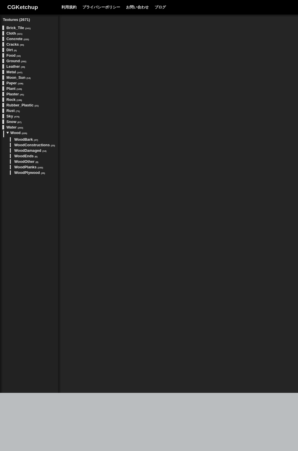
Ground (16, 61)
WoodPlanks (28, 167)
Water (14, 127)
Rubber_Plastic (22, 105)
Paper (14, 83)
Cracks (15, 44)
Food (13, 55)
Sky (12, 116)
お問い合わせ (137, 7)
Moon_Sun (18, 77)
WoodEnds (26, 156)
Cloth (14, 33)
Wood (18, 133)
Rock (14, 99)
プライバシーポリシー (101, 7)
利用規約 (69, 7)
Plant (14, 88)
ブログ (160, 7)
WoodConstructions (34, 145)
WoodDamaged (30, 150)
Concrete (17, 39)
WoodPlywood (29, 172)
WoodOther (26, 161)
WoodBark (26, 139)
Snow (14, 122)
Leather (15, 66)
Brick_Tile (18, 28)
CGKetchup (22, 7)
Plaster (15, 94)
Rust (13, 110)
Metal (14, 72)
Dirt (11, 50)
